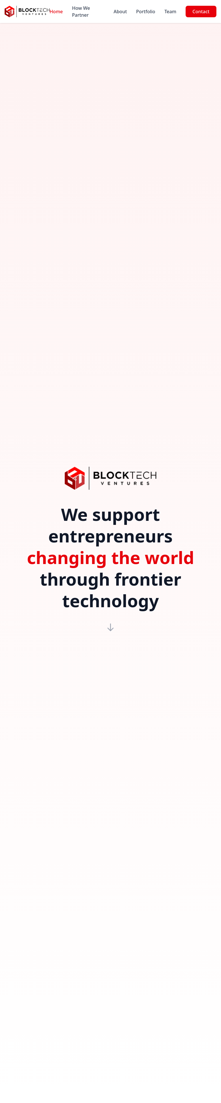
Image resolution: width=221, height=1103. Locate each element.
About (120, 11)
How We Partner (81, 11)
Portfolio (145, 11)
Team (170, 11)
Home (56, 11)
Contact (201, 11)
